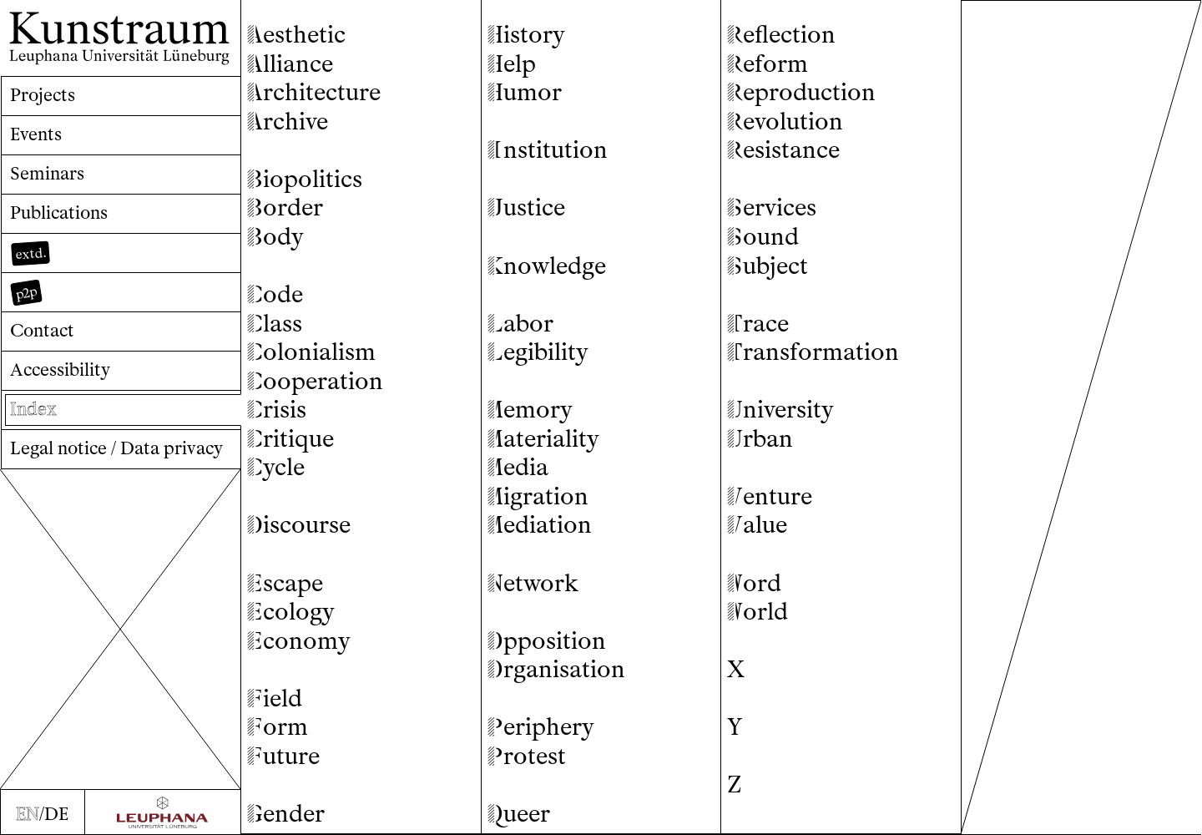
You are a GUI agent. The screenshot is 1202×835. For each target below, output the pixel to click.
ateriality (543, 439)
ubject (767, 266)
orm (277, 727)
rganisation (556, 669)
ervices (771, 207)
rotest (526, 756)
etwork (532, 583)
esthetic (296, 34)
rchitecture (314, 92)
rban (760, 439)
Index (33, 408)
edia (517, 467)
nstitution (547, 150)
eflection (781, 34)
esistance (783, 150)
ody (275, 236)
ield (274, 698)
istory (526, 34)
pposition (546, 641)
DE (56, 813)
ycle (276, 467)
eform (767, 64)
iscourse (299, 525)
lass (274, 323)
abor (520, 323)
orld (757, 611)
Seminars (47, 173)
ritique (290, 439)
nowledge (546, 266)
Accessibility (60, 369)
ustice (526, 207)
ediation (539, 525)
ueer (518, 813)
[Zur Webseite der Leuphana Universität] (162, 812)
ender (286, 813)
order (285, 207)
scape (285, 583)
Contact (42, 330)
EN (27, 813)
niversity (780, 409)
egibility (537, 352)
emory (530, 409)
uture (283, 756)
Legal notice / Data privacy (116, 448)
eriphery (540, 727)
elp (511, 64)
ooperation (315, 381)
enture (769, 496)
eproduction (801, 92)
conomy (299, 641)
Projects (42, 94)
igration (537, 496)
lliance (290, 64)
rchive (287, 121)
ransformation (813, 352)
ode (275, 294)
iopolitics (304, 179)
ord (754, 583)
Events (36, 134)
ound (763, 236)
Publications (59, 212)
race (758, 323)
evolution (785, 121)
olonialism (311, 352)
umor (524, 92)
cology (291, 611)
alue (757, 525)
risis (276, 409)
